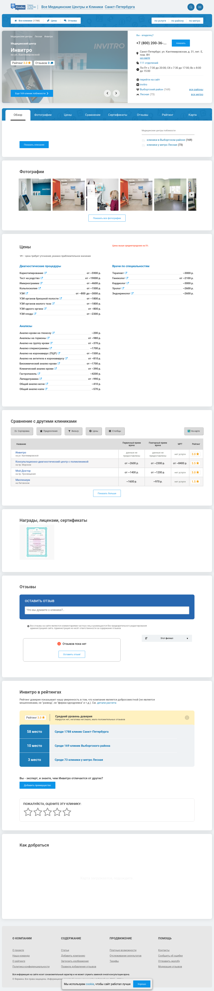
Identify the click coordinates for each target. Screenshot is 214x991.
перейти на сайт (150, 79)
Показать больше (107, 493)
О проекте (18, 950)
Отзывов (42, 63)
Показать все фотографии (107, 218)
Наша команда (21, 955)
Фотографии (43, 115)
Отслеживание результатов (126, 955)
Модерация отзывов (170, 966)
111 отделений (149, 62)
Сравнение (92, 115)
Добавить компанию (73, 955)
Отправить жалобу (169, 961)
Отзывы (70, 20)
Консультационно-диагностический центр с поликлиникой (51, 461)
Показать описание (34, 144)
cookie (90, 984)
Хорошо (142, 984)
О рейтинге (18, 961)
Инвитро (20, 452)
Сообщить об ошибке (170, 955)
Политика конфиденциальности (31, 966)
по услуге (160, 20)
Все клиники (27, 20)
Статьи (65, 950)
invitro (143, 84)
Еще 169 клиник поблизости (32, 93)
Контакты (164, 950)
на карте (145, 58)
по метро (194, 20)
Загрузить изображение (75, 961)
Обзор (18, 115)
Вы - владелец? (145, 35)
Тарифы (114, 961)
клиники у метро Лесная (162, 144)
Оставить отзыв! (72, 654)
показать (181, 43)
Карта (193, 115)
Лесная (144, 94)
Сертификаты (117, 115)
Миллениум (22, 480)
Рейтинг (167, 115)
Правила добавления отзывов (78, 966)
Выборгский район (151, 89)
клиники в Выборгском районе (166, 139)
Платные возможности (123, 950)
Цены (52, 20)
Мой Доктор (23, 470)
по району (177, 20)
